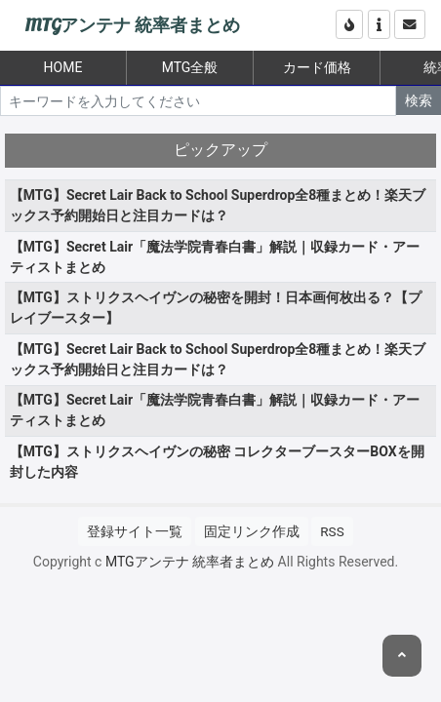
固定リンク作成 (252, 531)
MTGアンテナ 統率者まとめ (132, 26)
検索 (418, 100)
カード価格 (317, 67)
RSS (331, 531)
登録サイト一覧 (134, 531)
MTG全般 (190, 67)
